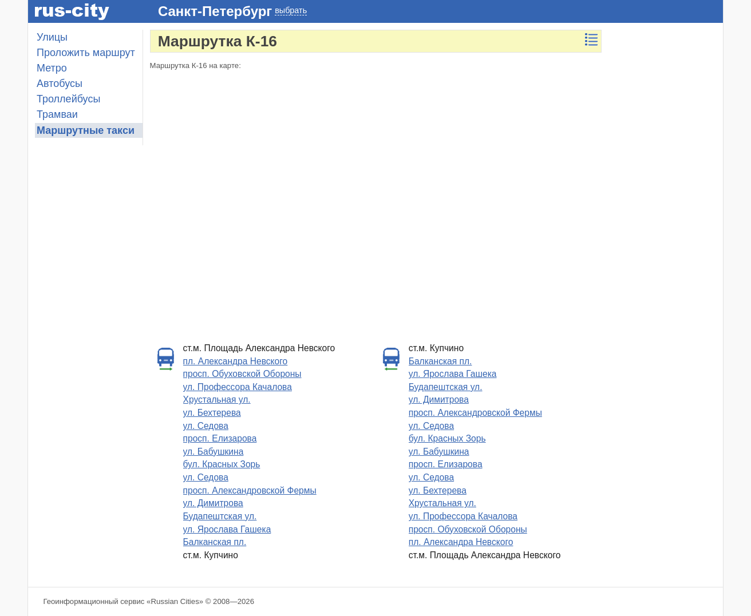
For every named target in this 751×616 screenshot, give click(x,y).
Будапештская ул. (220, 516)
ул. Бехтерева (212, 413)
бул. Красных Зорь (221, 464)
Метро (52, 68)
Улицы (52, 37)
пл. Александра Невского (235, 361)
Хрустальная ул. (217, 399)
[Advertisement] (665, 201)
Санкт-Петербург (215, 11)
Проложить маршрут (86, 52)
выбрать (291, 10)
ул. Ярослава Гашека (227, 529)
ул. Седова (205, 426)
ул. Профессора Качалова (237, 387)
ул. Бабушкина (213, 451)
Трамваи (57, 114)
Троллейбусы (68, 99)
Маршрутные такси (86, 130)
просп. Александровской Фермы (250, 490)
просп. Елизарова (220, 438)
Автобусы (59, 83)
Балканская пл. (215, 542)
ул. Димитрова (213, 503)
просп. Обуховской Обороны (242, 374)
